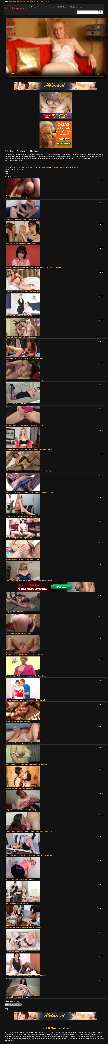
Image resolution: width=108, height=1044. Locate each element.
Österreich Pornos (19, 1)
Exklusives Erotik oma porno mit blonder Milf (22, 219)
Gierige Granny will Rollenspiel (17, 903)
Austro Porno (44, 1)
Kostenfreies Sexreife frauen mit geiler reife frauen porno (26, 975)
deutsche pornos (32, 1)
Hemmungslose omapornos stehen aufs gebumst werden (26, 700)
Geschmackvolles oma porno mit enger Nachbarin (23, 559)
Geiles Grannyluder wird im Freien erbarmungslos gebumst (27, 380)
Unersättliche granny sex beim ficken (19, 315)
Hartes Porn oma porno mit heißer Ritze (20, 879)
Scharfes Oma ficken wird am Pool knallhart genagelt (24, 358)
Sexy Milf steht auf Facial (15, 612)
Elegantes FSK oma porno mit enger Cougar (21, 810)
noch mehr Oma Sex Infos (14, 161)
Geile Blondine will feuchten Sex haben (20, 198)
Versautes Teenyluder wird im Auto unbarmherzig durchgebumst (29, 831)
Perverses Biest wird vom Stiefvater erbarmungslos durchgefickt (29, 449)
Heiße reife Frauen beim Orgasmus (18, 721)
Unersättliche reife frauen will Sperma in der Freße (24, 927)
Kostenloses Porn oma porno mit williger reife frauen (24, 743)
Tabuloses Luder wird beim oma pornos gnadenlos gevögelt (27, 764)
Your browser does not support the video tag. (56, 48)
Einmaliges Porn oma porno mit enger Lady (21, 516)
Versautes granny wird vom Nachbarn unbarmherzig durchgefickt (29, 580)
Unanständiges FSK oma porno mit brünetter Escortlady (26, 676)
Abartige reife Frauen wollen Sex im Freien (21, 243)
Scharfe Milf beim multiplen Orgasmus (19, 788)
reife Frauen (21, 169)
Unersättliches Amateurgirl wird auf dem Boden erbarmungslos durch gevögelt (34, 267)
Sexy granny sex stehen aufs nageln (18, 633)
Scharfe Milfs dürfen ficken (15, 951)
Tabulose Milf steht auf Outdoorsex (18, 404)
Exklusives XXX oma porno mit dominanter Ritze (23, 291)
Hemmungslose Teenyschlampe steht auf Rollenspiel (24, 654)
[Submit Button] (101, 12)
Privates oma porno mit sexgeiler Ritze (19, 538)
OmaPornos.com (17, 8)
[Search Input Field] (88, 12)
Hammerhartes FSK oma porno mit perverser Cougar (24, 425)
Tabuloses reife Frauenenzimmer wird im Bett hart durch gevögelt (29, 471)
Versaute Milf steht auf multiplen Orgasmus (21, 337)
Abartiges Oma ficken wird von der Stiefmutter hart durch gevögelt (29, 492)
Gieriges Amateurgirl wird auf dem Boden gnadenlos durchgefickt (29, 855)
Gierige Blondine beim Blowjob (17, 997)
